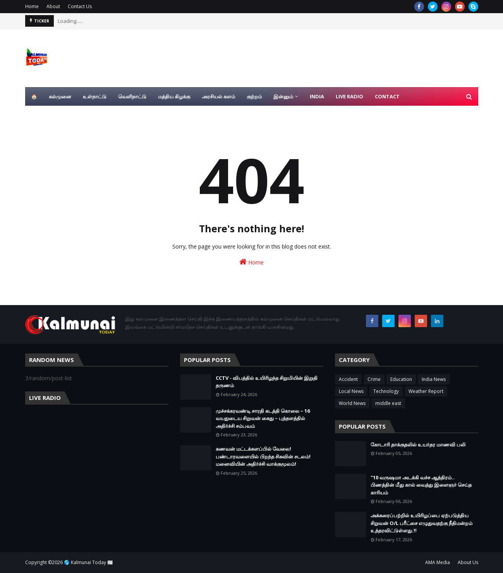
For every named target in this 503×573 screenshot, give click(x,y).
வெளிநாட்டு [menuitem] (132, 96)
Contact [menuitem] (387, 96)
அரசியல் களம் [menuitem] (218, 96)
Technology (386, 391)
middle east (388, 403)
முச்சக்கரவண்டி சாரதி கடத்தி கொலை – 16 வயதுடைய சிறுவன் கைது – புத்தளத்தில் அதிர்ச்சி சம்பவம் (263, 418)
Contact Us (80, 6)
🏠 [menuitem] (34, 96)
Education (401, 379)
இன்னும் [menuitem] (283, 96)
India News (434, 379)
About (53, 6)
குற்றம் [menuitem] (254, 96)
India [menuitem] (317, 96)
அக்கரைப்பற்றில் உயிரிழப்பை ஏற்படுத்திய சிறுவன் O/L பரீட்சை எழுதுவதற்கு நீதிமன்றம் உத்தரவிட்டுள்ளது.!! (421, 523)
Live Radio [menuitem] (349, 96)
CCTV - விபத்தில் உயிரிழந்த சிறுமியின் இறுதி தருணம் (267, 381)
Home (32, 6)
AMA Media (437, 562)
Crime (374, 379)
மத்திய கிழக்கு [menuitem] (174, 96)
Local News (351, 391)
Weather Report (426, 391)
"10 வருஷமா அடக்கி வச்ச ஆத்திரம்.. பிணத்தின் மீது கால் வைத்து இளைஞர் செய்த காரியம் (421, 485)
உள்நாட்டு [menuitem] (94, 96)
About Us (468, 562)
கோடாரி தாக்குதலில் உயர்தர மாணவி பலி (418, 444)
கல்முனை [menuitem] (60, 96)
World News (352, 403)
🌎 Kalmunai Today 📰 (88, 562)
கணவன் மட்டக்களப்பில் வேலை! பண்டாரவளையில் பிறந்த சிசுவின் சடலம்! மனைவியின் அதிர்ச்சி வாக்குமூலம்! (263, 456)
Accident (348, 379)
